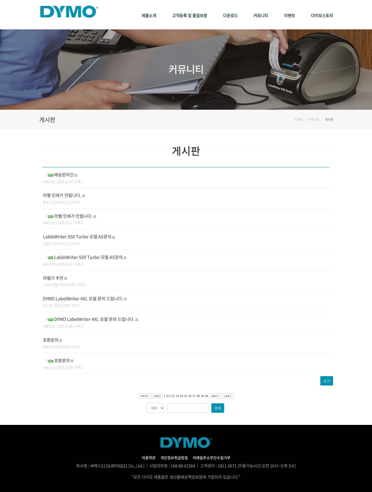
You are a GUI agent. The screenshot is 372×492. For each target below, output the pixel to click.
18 (198, 396)
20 (206, 396)
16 (189, 396)
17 (193, 396)
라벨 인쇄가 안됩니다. (64, 194)
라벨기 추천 (54, 277)
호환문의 (51, 339)
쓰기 (327, 380)
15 (185, 396)
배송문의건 (65, 174)
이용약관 (146, 457)
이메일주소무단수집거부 (213, 457)
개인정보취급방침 (173, 457)
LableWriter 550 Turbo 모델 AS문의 (81, 236)
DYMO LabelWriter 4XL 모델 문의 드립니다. (88, 298)
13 (177, 396)
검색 (218, 408)
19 (202, 396)
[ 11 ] (167, 396)
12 (173, 396)
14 (181, 396)
